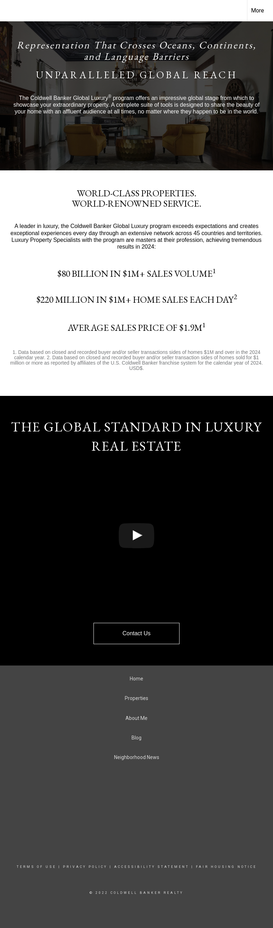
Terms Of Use (36, 867)
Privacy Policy (85, 867)
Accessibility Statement (151, 867)
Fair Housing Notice (226, 867)
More (257, 10)
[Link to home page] (9, 10)
